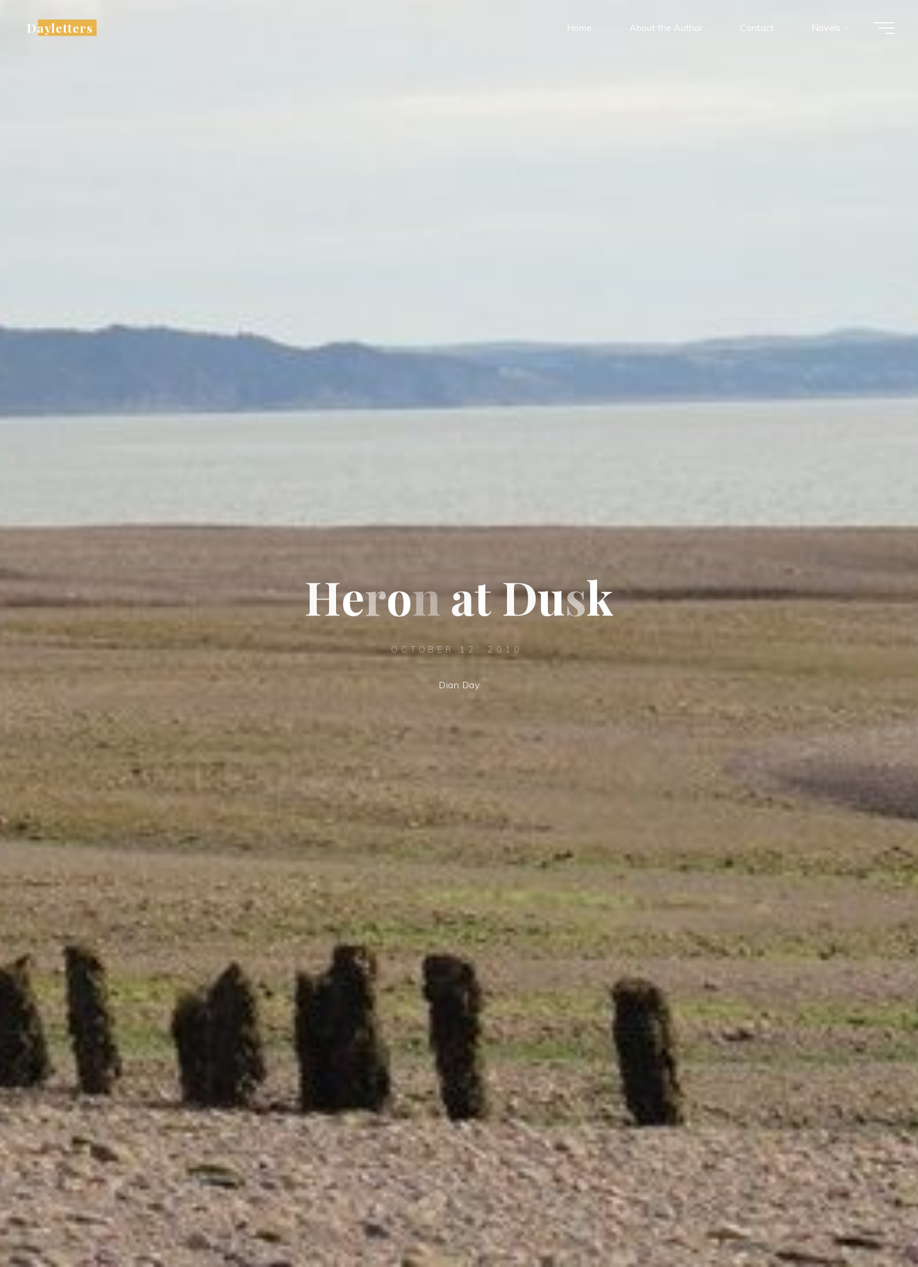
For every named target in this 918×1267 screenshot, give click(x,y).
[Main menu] (884, 28)
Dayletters (60, 27)
